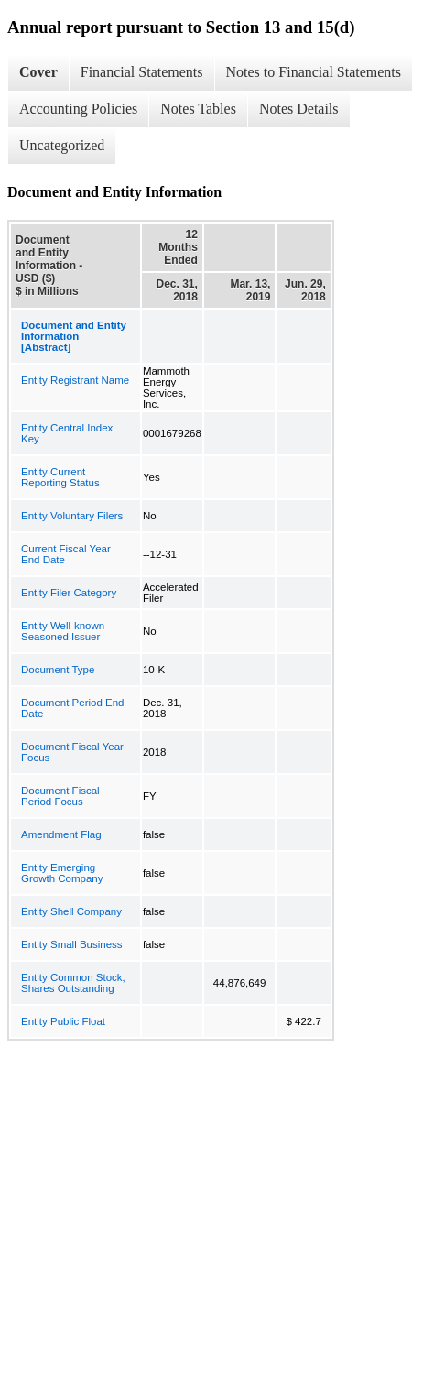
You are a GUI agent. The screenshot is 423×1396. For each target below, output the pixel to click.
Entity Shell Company (71, 911)
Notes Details (299, 108)
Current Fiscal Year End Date (66, 554)
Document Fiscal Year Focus (72, 752)
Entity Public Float (63, 1021)
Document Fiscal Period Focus (60, 796)
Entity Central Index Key (67, 433)
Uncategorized (61, 145)
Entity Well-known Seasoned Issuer (62, 631)
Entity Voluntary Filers (72, 515)
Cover (38, 72)
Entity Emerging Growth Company (62, 873)
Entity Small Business (72, 944)
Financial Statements (142, 72)
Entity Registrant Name (75, 380)
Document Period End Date (73, 708)
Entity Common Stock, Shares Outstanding (73, 983)
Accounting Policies (78, 108)
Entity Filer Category (68, 592)
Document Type (57, 669)
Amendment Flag (61, 834)
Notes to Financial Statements (314, 72)
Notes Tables (198, 108)
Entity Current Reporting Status (60, 477)
